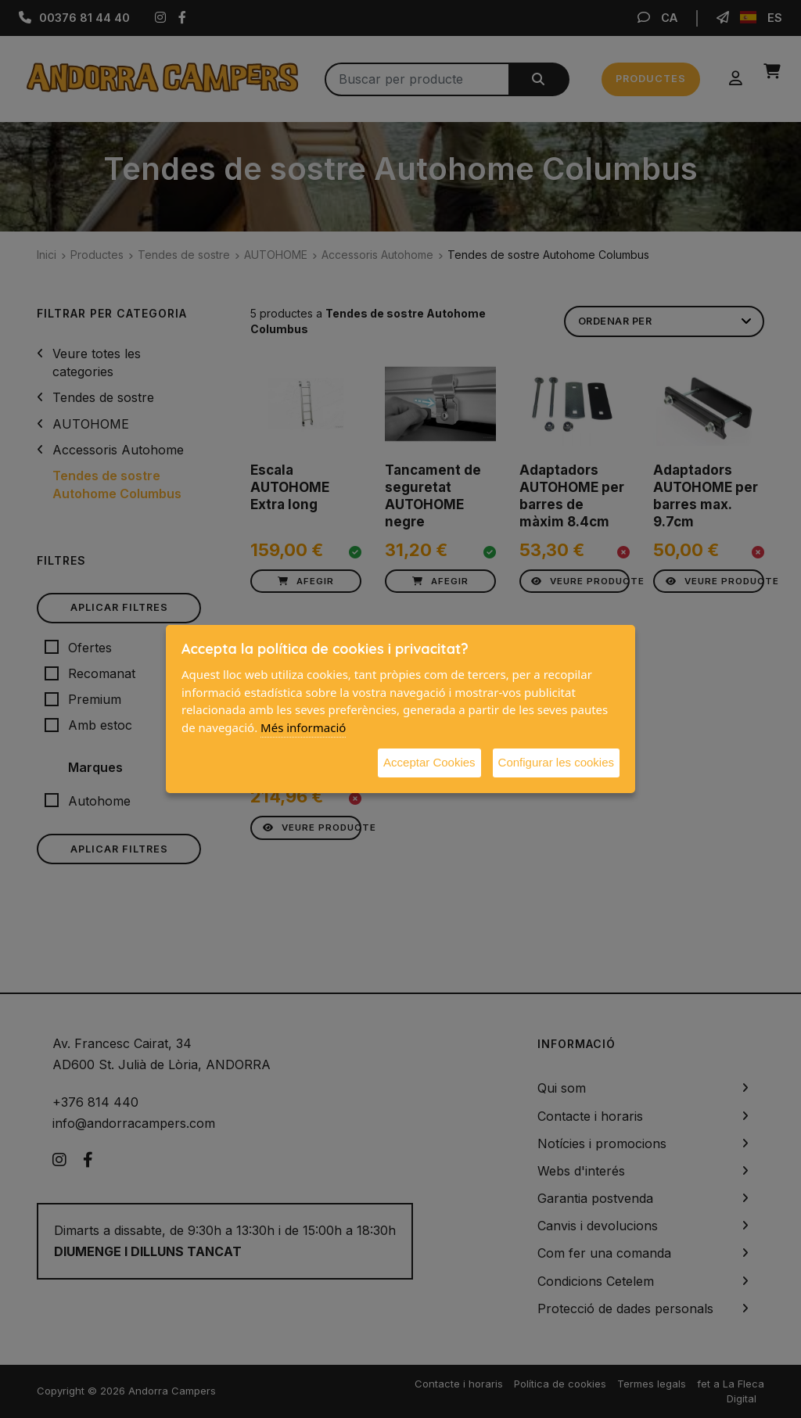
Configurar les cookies (556, 762)
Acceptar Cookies (429, 762)
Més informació (303, 727)
